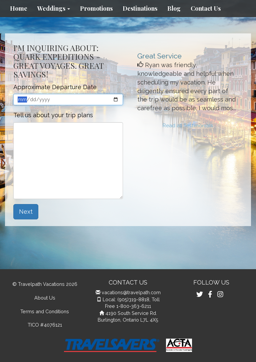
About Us (44, 298)
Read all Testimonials (188, 126)
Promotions (96, 8)
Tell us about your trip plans (53, 115)
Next (26, 211)
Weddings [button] (53, 8)
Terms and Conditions (44, 311)
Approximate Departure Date (55, 86)
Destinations (140, 8)
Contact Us (206, 8)
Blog (174, 8)
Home (18, 8)
